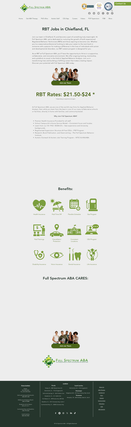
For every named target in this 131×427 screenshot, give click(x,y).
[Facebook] (89, 13)
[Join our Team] (65, 83)
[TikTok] (112, 13)
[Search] (112, 11)
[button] (75, 18)
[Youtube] (98, 13)
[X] (103, 13)
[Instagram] (107, 13)
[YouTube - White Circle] (59, 413)
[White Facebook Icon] (56, 413)
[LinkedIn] (94, 13)
